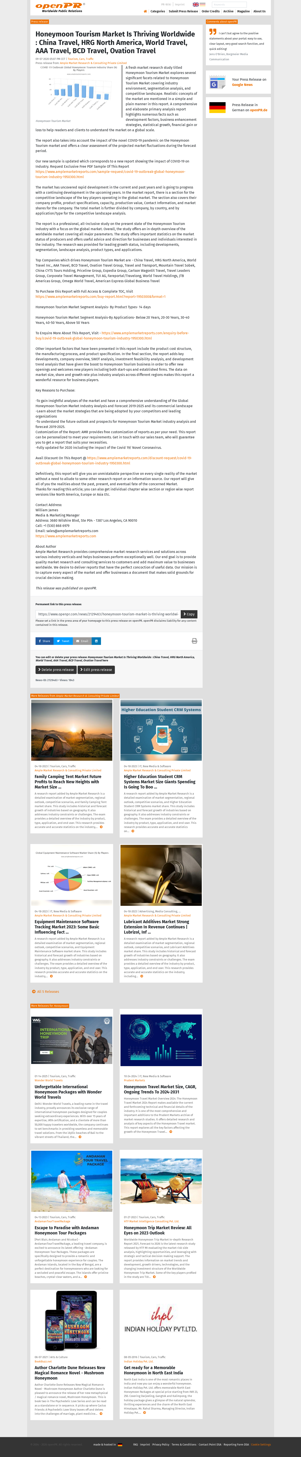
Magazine (243, 11)
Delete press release (56, 670)
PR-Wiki (166, 4)
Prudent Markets (134, 1080)
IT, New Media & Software (155, 766)
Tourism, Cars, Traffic (81, 59)
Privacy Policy (160, 1444)
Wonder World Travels (49, 1080)
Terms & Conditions (184, 1444)
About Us (260, 11)
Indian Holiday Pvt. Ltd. (138, 1361)
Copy (189, 614)
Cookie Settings (261, 1444)
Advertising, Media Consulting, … (160, 911)
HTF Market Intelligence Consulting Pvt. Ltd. (151, 1221)
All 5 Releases (44, 992)
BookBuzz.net (43, 1361)
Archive (228, 11)
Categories (158, 11)
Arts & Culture (59, 1357)
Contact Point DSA (210, 1444)
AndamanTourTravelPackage (52, 1221)
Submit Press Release (183, 11)
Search (256, 5)
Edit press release (96, 670)
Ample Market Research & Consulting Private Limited (93, 63)
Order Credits (211, 11)
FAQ (135, 1444)
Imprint (180, 4)
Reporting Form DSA (236, 1444)
